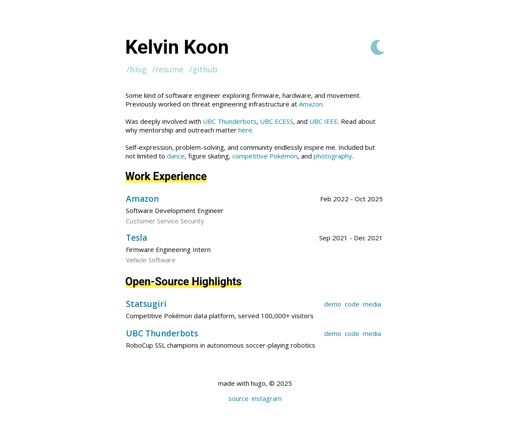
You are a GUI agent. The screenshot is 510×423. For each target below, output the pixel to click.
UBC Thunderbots (230, 121)
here (245, 130)
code (352, 304)
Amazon (311, 104)
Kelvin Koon (177, 47)
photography (333, 156)
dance (176, 156)
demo (332, 304)
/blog (137, 69)
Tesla (136, 237)
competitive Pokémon (265, 156)
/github (203, 69)
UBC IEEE (323, 121)
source (238, 398)
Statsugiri (146, 304)
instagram (267, 398)
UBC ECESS (276, 121)
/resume (167, 69)
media (372, 304)
